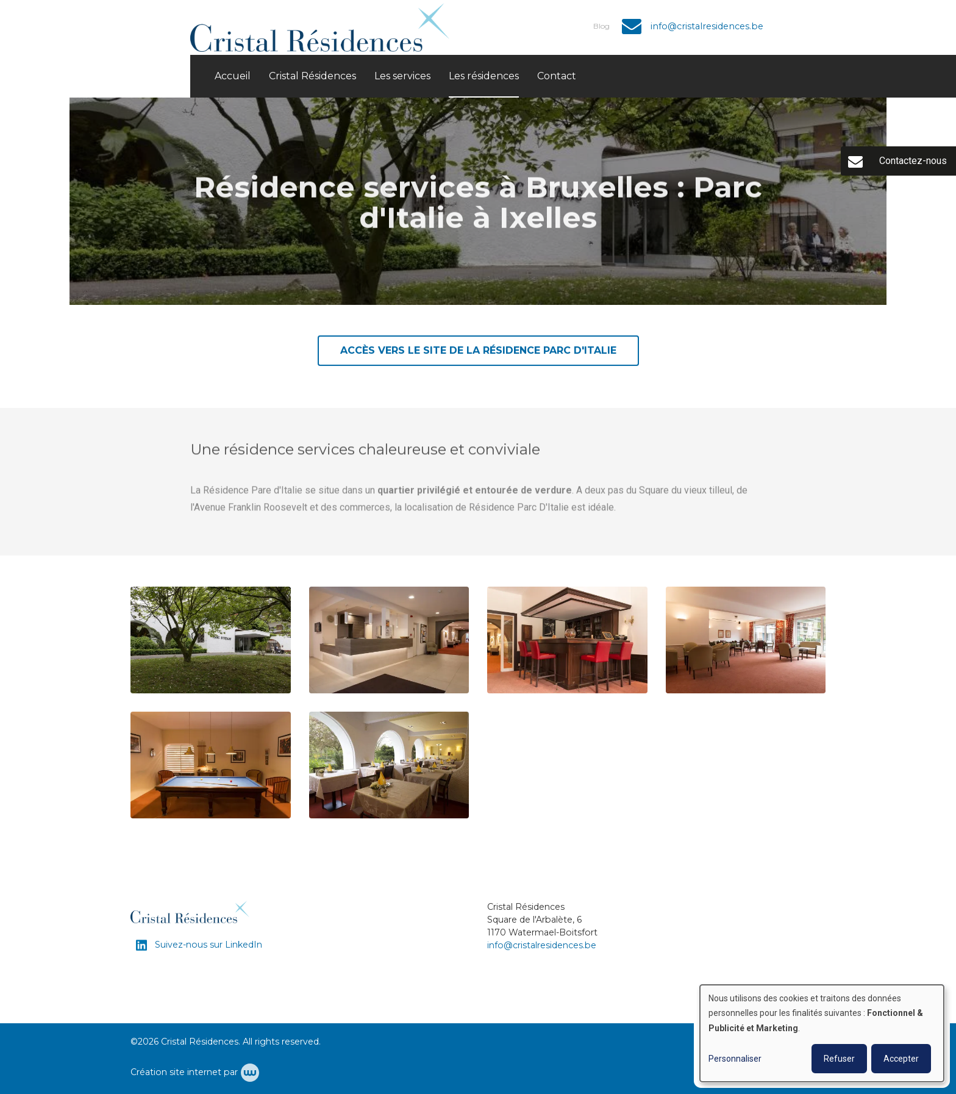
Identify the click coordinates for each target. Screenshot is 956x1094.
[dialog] (822, 1033)
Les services (402, 76)
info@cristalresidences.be (541, 945)
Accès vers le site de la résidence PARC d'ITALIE (478, 351)
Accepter (901, 1059)
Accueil (233, 76)
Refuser (839, 1059)
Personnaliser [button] (735, 1059)
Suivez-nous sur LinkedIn (207, 944)
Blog (601, 25)
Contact (556, 76)
